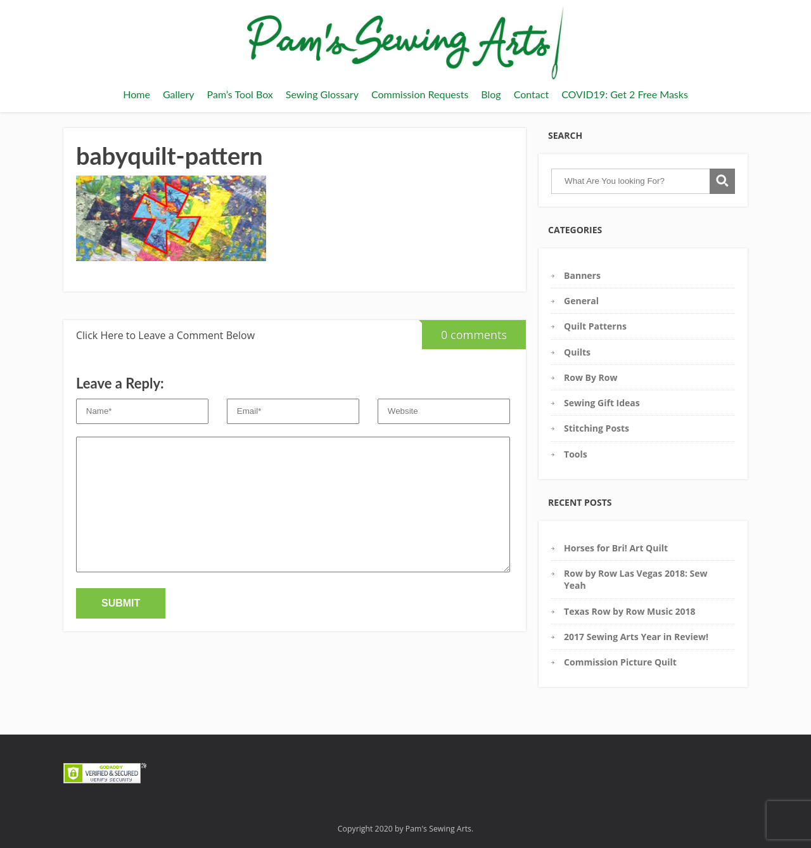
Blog (491, 94)
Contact (531, 94)
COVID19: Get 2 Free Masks (624, 94)
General (581, 301)
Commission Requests (419, 94)
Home (136, 94)
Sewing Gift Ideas (602, 403)
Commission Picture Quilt (620, 662)
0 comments (464, 331)
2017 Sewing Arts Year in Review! (636, 637)
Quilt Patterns (595, 326)
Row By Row (590, 377)
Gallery (179, 94)
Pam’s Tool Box (240, 94)
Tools (575, 454)
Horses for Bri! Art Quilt (616, 548)
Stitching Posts (596, 428)
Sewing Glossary (322, 94)
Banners (582, 275)
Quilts (577, 352)
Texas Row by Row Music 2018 (630, 611)
